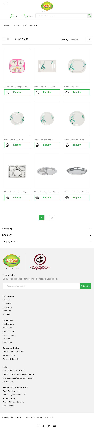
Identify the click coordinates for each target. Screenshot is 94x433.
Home (6, 25)
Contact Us (8, 381)
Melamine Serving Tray (44, 87)
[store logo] (47, 6)
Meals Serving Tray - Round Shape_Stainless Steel (57, 192)
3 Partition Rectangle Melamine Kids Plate (23, 87)
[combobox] (61, 16)
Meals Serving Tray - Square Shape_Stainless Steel (27, 192)
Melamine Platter (71, 87)
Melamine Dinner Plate (74, 139)
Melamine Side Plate (43, 139)
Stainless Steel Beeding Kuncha (78, 192)
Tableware (17, 25)
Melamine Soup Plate (13, 139)
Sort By (64, 40)
